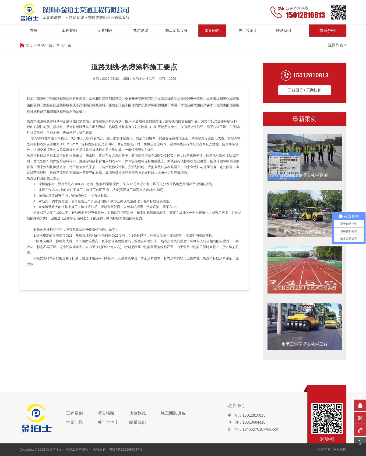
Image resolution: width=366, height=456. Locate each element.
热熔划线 (140, 30)
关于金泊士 (248, 30)
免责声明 (323, 450)
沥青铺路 (105, 30)
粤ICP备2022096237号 (125, 450)
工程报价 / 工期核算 (304, 90)
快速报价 (328, 30)
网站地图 (339, 450)
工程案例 (69, 30)
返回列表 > (337, 45)
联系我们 (283, 30)
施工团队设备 (176, 30)
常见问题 (212, 30)
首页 (33, 30)
